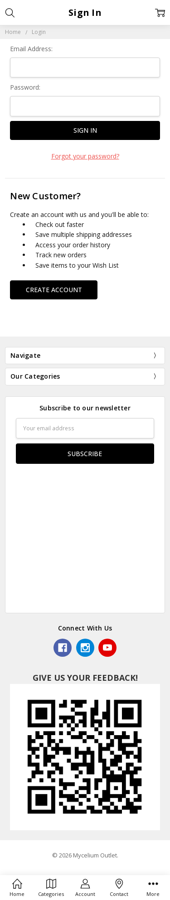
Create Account (54, 289)
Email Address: (31, 48)
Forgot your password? (85, 156)
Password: (25, 87)
